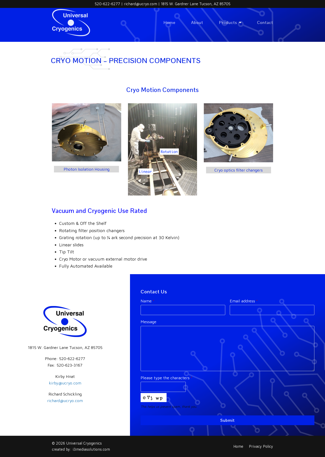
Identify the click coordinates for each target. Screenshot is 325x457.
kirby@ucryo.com (65, 383)
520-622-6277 (108, 4)
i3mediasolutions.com (91, 449)
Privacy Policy (261, 446)
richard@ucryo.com (141, 4)
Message (148, 321)
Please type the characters (166, 377)
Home (238, 446)
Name (147, 301)
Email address (244, 301)
